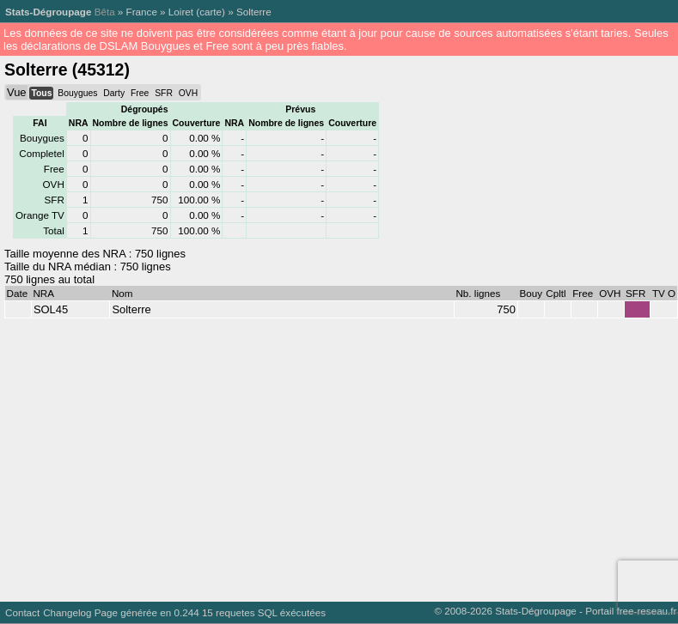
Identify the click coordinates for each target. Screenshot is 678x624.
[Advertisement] (307, 456)
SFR (164, 93)
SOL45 (51, 309)
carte (210, 11)
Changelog (67, 612)
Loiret (180, 11)
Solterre (254, 11)
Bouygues (77, 93)
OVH (188, 93)
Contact (22, 612)
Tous (41, 93)
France (141, 11)
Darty (114, 93)
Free (140, 93)
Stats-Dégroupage (48, 11)
